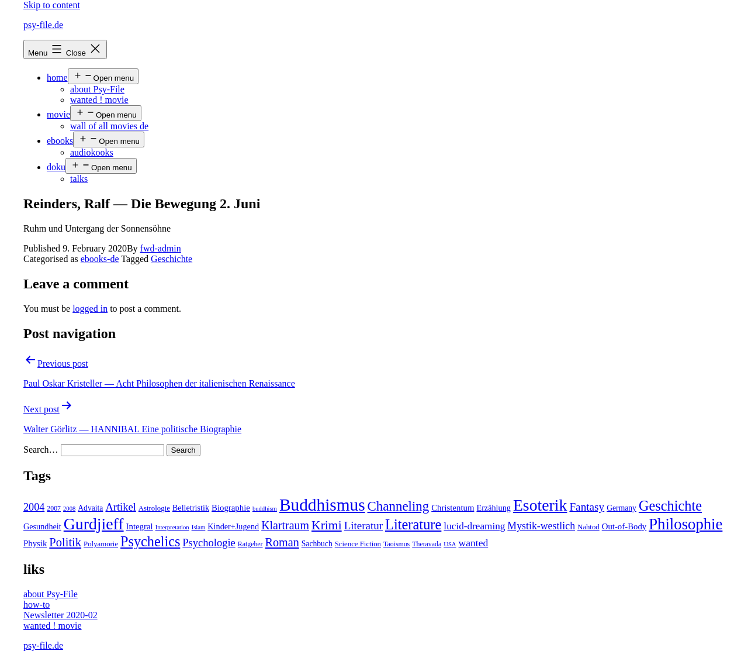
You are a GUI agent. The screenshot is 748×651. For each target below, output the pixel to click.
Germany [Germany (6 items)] (621, 508)
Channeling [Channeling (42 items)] (399, 506)
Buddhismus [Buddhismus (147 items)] (322, 504)
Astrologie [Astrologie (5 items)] (154, 508)
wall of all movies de (109, 126)
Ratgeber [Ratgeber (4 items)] (250, 544)
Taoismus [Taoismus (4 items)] (396, 544)
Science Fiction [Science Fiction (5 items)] (358, 544)
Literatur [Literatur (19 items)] (363, 525)
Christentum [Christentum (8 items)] (452, 507)
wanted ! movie (99, 100)
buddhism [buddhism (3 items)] (264, 508)
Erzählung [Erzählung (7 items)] (493, 507)
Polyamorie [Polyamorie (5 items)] (101, 544)
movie (58, 114)
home (57, 77)
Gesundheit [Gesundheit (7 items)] (42, 526)
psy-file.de (43, 25)
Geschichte (171, 259)
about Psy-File (97, 89)
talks (79, 179)
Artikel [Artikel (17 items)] (120, 507)
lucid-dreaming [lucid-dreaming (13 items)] (474, 526)
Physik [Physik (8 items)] (35, 543)
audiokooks (91, 152)
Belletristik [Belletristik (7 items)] (190, 507)
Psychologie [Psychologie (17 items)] (208, 543)
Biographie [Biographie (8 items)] (231, 507)
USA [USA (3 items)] (450, 544)
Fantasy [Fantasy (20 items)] (586, 507)
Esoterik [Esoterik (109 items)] (540, 505)
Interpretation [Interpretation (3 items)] (172, 527)
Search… (40, 449)
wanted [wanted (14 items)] (474, 543)
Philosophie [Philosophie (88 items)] (685, 524)
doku (56, 167)
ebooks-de (100, 259)
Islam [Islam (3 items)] (199, 527)
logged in (90, 309)
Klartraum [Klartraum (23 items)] (285, 525)
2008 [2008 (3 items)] (69, 508)
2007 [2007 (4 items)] (54, 508)
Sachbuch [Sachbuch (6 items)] (317, 543)
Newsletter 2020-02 (60, 615)
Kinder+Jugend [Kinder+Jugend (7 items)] (233, 526)
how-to (36, 604)
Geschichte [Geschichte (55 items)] (670, 506)
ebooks (60, 141)
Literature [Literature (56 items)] (413, 524)
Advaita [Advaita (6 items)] (90, 508)
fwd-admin (160, 248)
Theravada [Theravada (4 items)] (426, 544)
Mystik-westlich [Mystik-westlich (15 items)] (541, 526)
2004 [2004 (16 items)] (33, 507)
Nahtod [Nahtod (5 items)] (588, 527)
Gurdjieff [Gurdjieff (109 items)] (94, 524)
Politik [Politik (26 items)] (65, 542)
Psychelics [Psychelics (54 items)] (150, 541)
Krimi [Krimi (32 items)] (326, 525)
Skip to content (51, 5)
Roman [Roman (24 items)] (282, 542)
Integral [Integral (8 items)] (139, 526)
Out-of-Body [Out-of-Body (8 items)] (624, 526)
